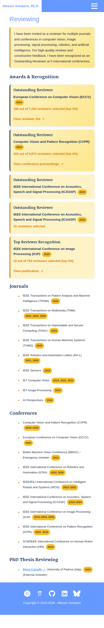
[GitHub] (52, 604)
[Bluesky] (77, 604)
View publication (26, 274)
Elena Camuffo (32, 580)
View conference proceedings (36, 165)
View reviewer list (27, 119)
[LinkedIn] (64, 604)
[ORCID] (27, 604)
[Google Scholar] (40, 604)
